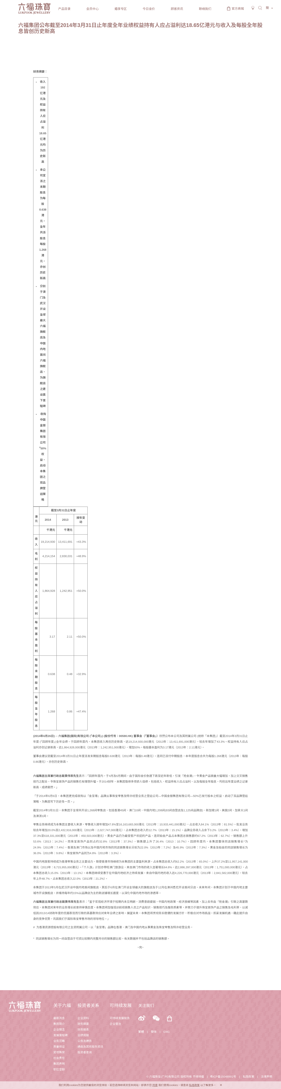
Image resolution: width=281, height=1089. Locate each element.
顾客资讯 (177, 9)
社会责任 (59, 1058)
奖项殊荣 (59, 1052)
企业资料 (83, 1018)
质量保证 (59, 1046)
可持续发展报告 (120, 1018)
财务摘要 (83, 1023)
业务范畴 (59, 1040)
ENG (166, 1031)
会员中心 (92, 9)
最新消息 (59, 1018)
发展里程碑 (60, 1035)
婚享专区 (120, 9)
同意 (155, 1085)
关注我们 (146, 1006)
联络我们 (205, 9)
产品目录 (64, 9)
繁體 (141, 1031)
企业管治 (115, 1023)
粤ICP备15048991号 (223, 1076)
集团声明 (59, 1063)
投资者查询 (84, 1052)
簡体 (153, 1031)
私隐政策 (248, 1076)
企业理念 (59, 1029)
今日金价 (149, 9)
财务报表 (83, 1029)
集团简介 (59, 1023)
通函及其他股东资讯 (90, 1046)
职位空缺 (59, 1069)
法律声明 (266, 1076)
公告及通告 (84, 1040)
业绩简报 (83, 1035)
